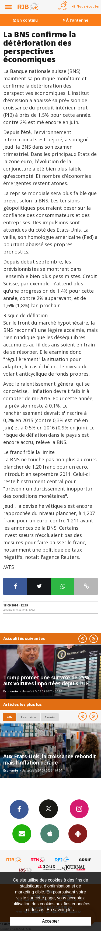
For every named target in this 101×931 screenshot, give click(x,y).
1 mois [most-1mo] (50, 717)
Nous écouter (88, 6)
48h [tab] (9, 717)
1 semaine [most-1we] (28, 717)
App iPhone (49, 833)
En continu (25, 20)
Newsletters (21, 833)
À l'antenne (75, 20)
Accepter (50, 921)
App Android (77, 833)
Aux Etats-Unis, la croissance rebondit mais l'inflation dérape (49, 759)
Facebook (19, 809)
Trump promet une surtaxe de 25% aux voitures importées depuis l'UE (46, 680)
